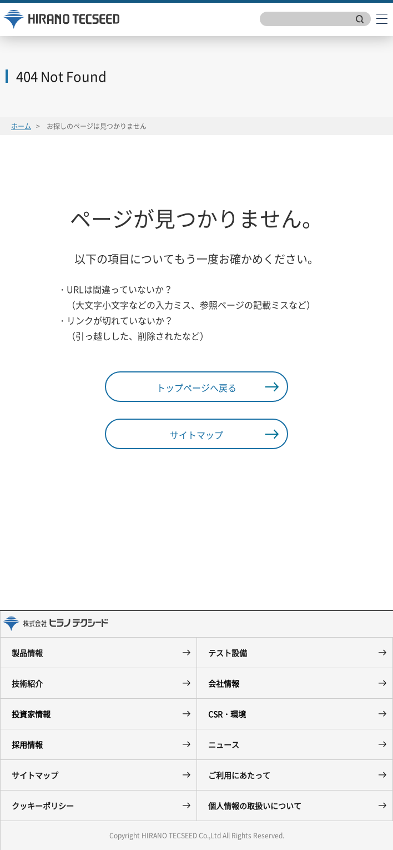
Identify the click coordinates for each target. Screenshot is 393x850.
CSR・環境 (227, 713)
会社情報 (223, 683)
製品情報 (27, 652)
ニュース (223, 744)
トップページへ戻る (196, 387)
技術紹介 (27, 683)
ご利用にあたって (239, 775)
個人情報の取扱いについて (254, 805)
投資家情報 (31, 713)
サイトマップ (196, 434)
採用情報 (27, 744)
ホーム (21, 126)
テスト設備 (227, 652)
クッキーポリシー (43, 805)
